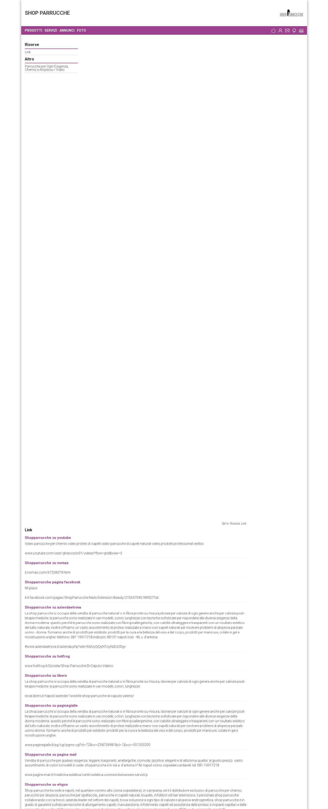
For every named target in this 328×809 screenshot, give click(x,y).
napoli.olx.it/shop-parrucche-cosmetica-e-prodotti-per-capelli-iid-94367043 (138, 438)
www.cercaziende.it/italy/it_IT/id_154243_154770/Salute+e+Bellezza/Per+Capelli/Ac (144, 551)
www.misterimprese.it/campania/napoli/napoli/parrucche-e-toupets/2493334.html (144, 463)
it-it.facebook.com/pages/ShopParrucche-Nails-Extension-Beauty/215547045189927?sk (149, 112)
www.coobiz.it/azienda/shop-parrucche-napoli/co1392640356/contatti (136, 368)
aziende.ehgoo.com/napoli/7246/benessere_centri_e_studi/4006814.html (137, 343)
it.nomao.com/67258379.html (104, 87)
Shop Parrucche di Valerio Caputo (54, 633)
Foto (81, 30)
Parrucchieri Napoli (74, 724)
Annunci (67, 30)
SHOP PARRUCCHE (47, 13)
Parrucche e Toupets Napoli (98, 701)
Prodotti (33, 30)
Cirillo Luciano (36, 747)
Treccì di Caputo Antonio (44, 736)
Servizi (51, 30)
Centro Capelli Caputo (42, 724)
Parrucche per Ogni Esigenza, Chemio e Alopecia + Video (47, 68)
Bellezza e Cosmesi (57, 658)
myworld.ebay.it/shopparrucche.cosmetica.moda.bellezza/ (126, 498)
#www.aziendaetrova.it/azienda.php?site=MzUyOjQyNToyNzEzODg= (132, 161)
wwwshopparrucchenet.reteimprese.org (67, 654)
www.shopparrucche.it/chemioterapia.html (114, 610)
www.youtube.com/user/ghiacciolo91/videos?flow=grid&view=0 (130, 68)
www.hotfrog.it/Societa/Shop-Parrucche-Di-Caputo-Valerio (126, 180)
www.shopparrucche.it (52, 650)
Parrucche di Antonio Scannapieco (51, 701)
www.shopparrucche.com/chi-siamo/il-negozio (118, 408)
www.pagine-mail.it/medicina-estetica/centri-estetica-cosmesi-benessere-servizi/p (143, 289)
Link (28, 52)
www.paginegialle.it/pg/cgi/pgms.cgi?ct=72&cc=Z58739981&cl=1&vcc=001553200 (144, 259)
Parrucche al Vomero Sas (45, 712)
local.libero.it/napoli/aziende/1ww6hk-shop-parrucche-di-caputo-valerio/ (136, 210)
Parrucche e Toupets (62, 662)
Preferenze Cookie (40, 666)
